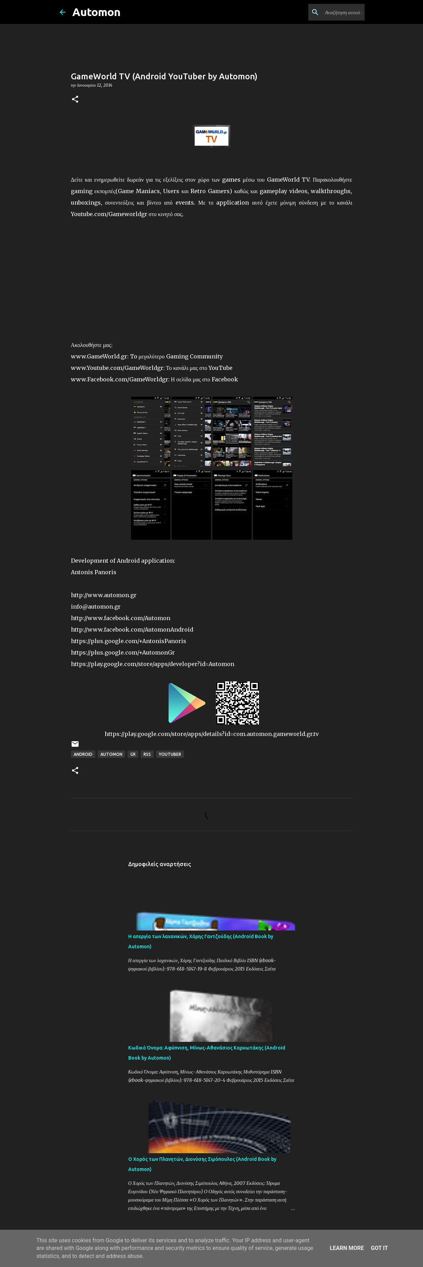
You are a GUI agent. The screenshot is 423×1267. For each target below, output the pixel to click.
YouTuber (170, 754)
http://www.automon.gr (104, 595)
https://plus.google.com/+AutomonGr (123, 652)
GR (133, 754)
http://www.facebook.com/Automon (120, 618)
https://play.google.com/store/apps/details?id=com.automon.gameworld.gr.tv (212, 733)
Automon (96, 12)
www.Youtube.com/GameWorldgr (117, 367)
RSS (147, 754)
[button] (75, 99)
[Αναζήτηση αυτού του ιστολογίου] (328, 12)
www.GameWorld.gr (99, 356)
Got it (379, 1248)
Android (83, 754)
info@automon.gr (96, 606)
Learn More (347, 1248)
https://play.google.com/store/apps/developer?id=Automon (152, 663)
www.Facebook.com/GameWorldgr (119, 379)
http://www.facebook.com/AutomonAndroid (132, 629)
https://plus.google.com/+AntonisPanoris (128, 641)
